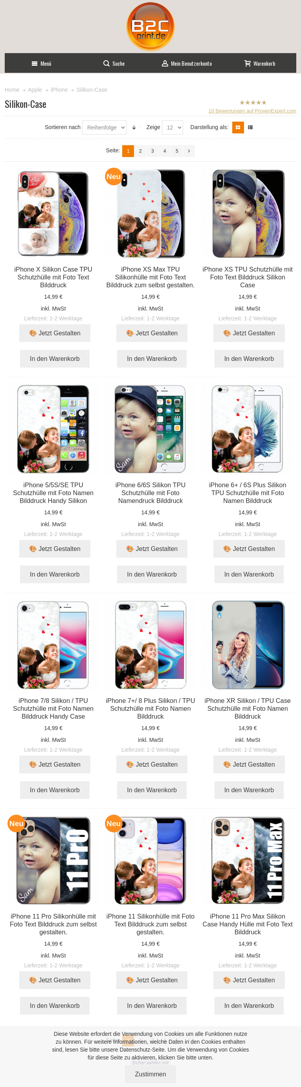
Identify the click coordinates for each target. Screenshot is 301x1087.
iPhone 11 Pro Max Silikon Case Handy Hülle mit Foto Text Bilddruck (248, 924)
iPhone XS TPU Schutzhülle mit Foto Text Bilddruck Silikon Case (248, 277)
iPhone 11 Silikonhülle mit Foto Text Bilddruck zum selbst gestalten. (150, 924)
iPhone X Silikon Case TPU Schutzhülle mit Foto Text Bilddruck (53, 277)
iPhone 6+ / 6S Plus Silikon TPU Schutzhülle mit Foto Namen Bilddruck (247, 492)
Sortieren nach (63, 127)
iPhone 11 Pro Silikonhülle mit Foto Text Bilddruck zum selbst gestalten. (53, 924)
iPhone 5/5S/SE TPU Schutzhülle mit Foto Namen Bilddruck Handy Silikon (53, 492)
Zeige (153, 127)
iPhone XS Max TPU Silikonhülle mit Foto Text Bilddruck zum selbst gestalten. (150, 277)
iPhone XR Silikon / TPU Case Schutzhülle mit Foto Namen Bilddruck (248, 708)
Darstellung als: (210, 127)
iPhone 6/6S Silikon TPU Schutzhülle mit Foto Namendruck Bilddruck (151, 492)
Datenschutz (134, 1049)
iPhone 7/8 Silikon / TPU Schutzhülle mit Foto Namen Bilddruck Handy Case (53, 708)
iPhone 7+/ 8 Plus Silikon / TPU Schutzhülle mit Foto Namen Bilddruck (150, 708)
